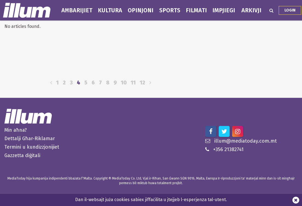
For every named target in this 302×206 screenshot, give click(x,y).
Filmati (196, 10)
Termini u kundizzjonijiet (31, 147)
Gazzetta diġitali (22, 155)
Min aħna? (15, 130)
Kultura (110, 10)
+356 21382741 (224, 149)
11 (133, 83)
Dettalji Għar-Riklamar (29, 139)
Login (289, 10)
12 (142, 83)
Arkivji (251, 10)
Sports (169, 10)
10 (124, 83)
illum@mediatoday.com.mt (241, 141)
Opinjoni (140, 10)
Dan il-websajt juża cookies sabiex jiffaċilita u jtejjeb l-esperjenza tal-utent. (151, 199)
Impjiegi (223, 10)
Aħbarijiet (76, 10)
